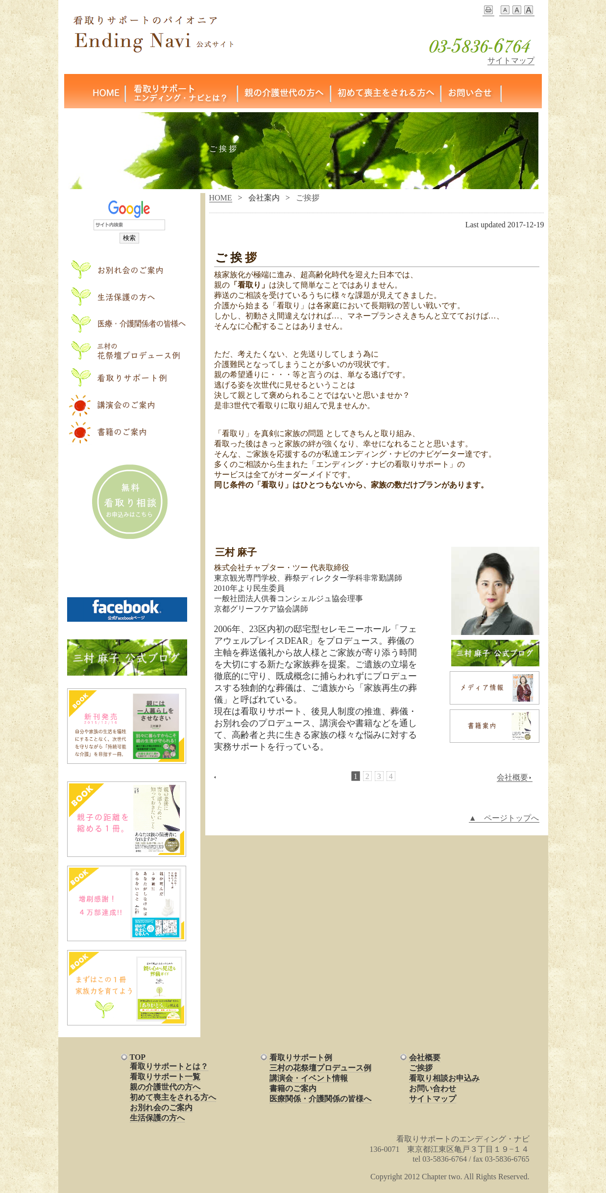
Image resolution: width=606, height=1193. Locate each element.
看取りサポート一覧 (165, 1076)
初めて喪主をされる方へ (173, 1097)
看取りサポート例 (300, 1057)
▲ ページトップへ (504, 818)
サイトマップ (510, 60)
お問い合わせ (432, 1088)
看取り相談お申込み (444, 1078)
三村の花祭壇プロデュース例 (320, 1068)
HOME (220, 198)
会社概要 (515, 777)
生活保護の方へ (157, 1118)
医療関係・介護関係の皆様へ (320, 1099)
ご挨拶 (421, 1068)
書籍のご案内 (292, 1088)
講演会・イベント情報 (308, 1078)
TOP (138, 1057)
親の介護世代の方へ (165, 1087)
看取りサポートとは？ (169, 1066)
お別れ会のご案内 (161, 1107)
